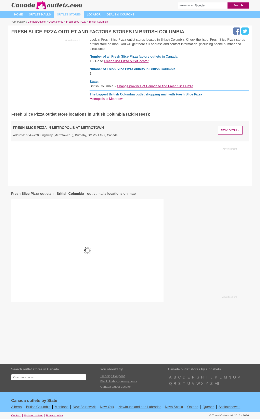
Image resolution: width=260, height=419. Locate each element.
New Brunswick (84, 407)
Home (18, 14)
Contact (16, 415)
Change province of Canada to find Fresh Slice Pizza (155, 86)
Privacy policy (54, 415)
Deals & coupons (120, 14)
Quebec (208, 407)
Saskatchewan (229, 407)
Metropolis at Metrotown (107, 99)
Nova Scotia (174, 407)
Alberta (16, 407)
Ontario (192, 407)
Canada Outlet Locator (115, 386)
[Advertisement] (45, 71)
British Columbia (38, 407)
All (216, 384)
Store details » (230, 130)
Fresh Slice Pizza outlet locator (126, 61)
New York (107, 407)
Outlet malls (40, 14)
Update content (33, 415)
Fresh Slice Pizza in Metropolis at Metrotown (58, 128)
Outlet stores (69, 14)
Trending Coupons (112, 376)
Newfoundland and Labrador (139, 407)
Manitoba (61, 407)
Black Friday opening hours (118, 381)
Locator (94, 14)
